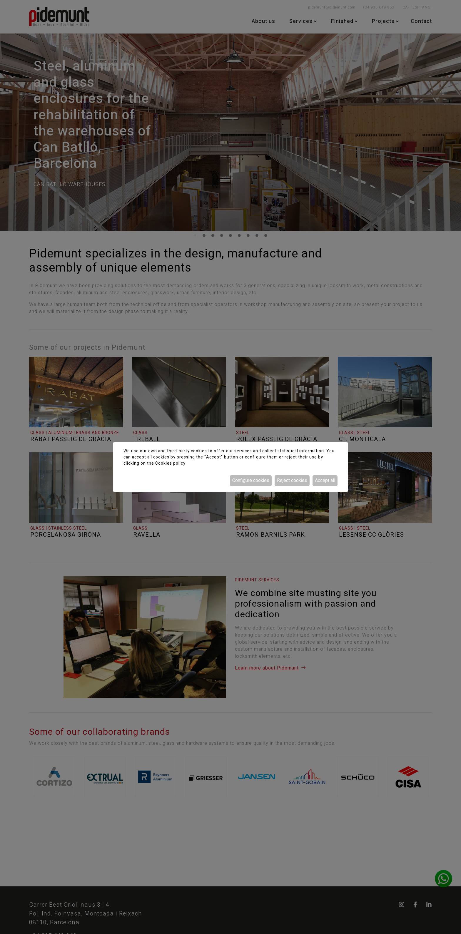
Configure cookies (250, 480)
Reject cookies (292, 480)
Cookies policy (170, 463)
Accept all (325, 480)
